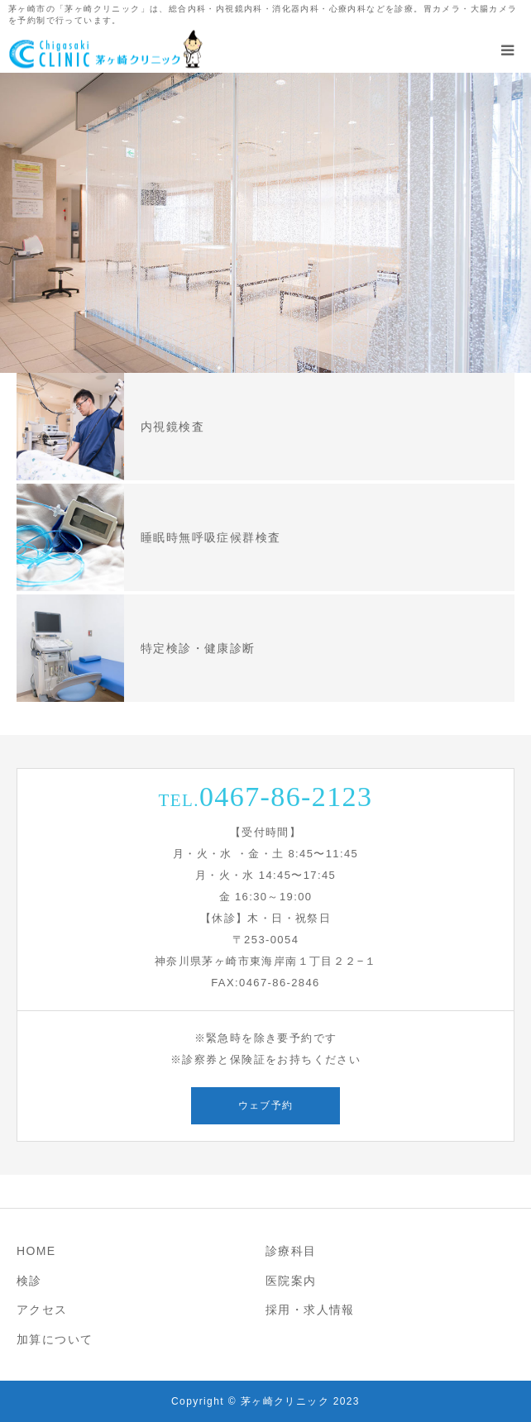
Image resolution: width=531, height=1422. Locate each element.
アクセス (42, 1309)
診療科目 (291, 1250)
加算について (55, 1339)
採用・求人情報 (310, 1309)
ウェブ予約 (266, 1105)
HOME (36, 1250)
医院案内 (291, 1280)
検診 (29, 1280)
